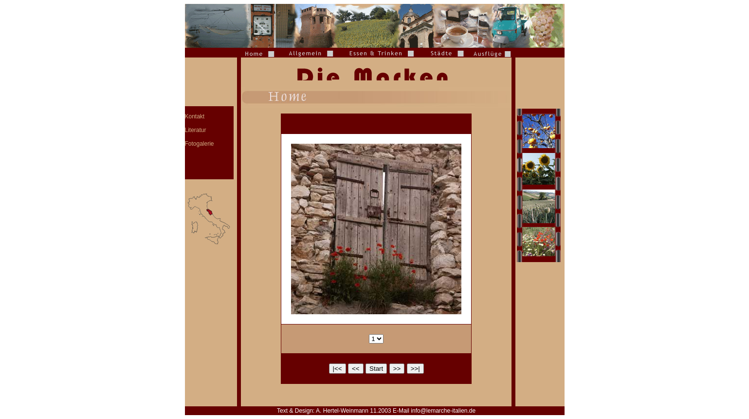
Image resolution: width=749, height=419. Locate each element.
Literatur (195, 130)
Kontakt (195, 116)
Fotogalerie (199, 143)
